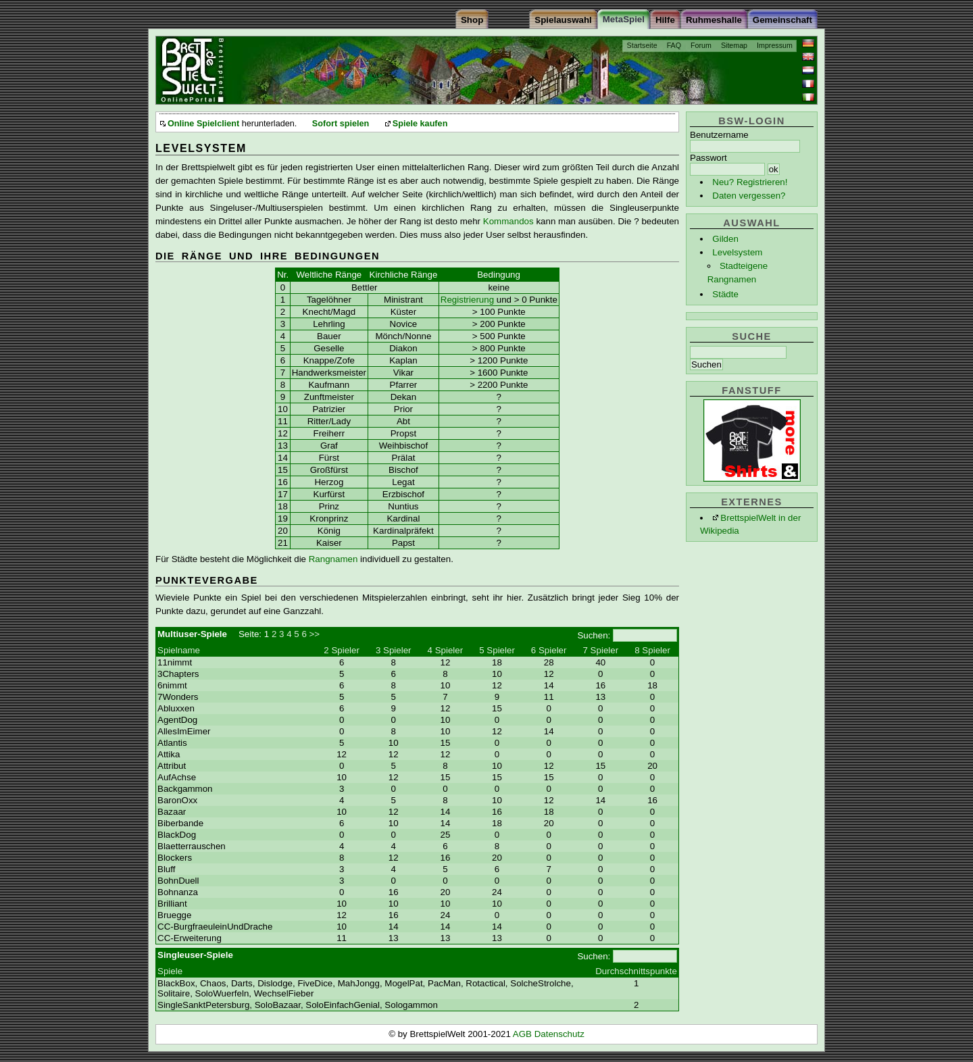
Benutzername (719, 135)
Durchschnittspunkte (636, 971)
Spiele (169, 971)
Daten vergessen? (748, 196)
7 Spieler (601, 650)
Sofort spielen (340, 123)
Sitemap (734, 45)
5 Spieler (497, 650)
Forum (701, 45)
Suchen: (593, 635)
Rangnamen (333, 559)
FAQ (674, 45)
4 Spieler (446, 650)
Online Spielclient (203, 123)
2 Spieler (341, 650)
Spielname (178, 650)
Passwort (708, 158)
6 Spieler (549, 650)
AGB (523, 1034)
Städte (725, 294)
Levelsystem (737, 252)
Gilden (725, 239)
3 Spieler (393, 650)
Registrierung (467, 300)
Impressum (775, 45)
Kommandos (508, 221)
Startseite (642, 45)
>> (314, 634)
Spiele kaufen (420, 123)
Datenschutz (559, 1034)
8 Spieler (652, 650)
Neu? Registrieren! (749, 182)
